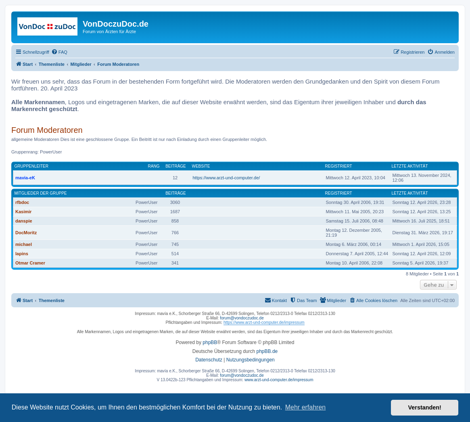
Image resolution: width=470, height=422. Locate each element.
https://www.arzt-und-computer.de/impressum (264, 322)
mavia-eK (25, 177)
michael (23, 244)
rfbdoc (22, 202)
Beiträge (175, 166)
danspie (23, 220)
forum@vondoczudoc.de (242, 318)
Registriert (338, 166)
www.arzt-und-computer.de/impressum (278, 380)
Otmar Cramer (30, 262)
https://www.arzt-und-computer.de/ (226, 177)
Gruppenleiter (31, 166)
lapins (21, 253)
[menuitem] (59, 52)
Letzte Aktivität (410, 166)
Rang (154, 166)
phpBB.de (267, 351)
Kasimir (23, 211)
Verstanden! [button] (424, 407)
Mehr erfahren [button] (305, 407)
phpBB (210, 342)
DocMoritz (26, 232)
